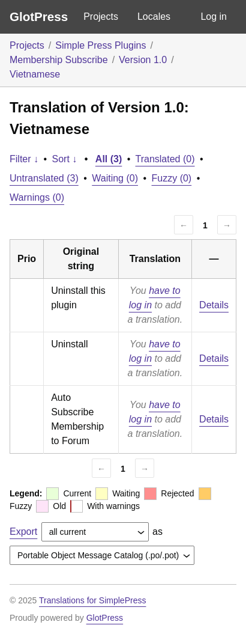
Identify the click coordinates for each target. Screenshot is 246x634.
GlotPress (39, 16)
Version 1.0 (143, 60)
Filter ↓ (24, 159)
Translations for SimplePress (92, 600)
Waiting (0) (115, 178)
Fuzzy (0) (172, 178)
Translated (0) (165, 159)
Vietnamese (35, 74)
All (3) (108, 159)
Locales (153, 16)
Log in (213, 16)
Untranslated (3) (44, 178)
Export (23, 531)
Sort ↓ (64, 159)
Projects (100, 16)
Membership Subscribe (59, 60)
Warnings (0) (37, 197)
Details (214, 305)
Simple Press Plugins (100, 45)
